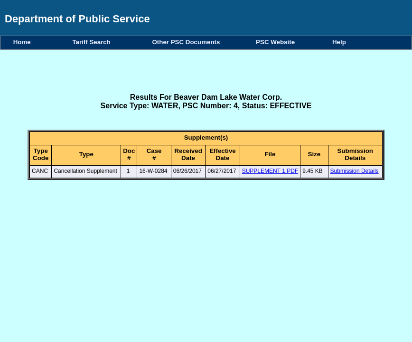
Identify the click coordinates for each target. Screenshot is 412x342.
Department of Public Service (77, 19)
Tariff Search (93, 42)
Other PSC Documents (187, 42)
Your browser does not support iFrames (206, 261)
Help (339, 42)
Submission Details (354, 171)
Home (23, 42)
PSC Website (277, 42)
